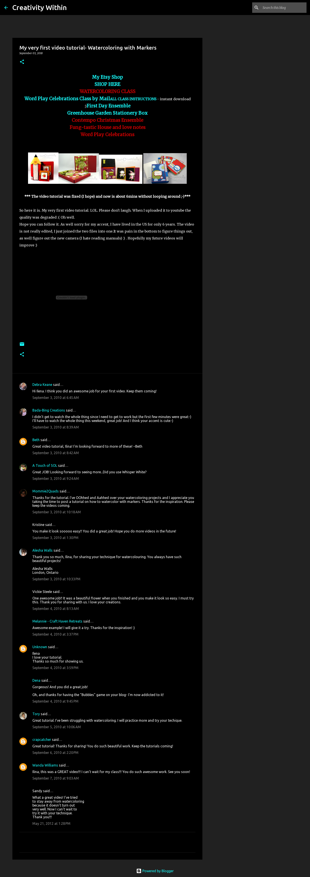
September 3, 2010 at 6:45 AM (55, 398)
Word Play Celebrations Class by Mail (67, 99)
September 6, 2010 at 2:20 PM (55, 753)
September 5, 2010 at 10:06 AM (56, 727)
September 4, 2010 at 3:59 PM (55, 668)
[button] (22, 62)
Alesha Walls (42, 550)
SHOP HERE (107, 84)
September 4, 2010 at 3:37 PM (55, 634)
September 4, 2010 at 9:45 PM (55, 701)
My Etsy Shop (107, 77)
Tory (36, 714)
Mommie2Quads (45, 491)
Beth (36, 440)
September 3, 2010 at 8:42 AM (55, 453)
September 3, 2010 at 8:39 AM (55, 427)
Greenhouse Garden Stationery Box (107, 113)
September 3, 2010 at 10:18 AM (56, 512)
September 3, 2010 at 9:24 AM (55, 478)
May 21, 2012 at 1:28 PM (51, 823)
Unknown (39, 647)
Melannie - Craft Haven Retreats (57, 621)
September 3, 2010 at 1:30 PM (55, 538)
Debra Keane (42, 385)
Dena (36, 680)
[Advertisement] (224, 188)
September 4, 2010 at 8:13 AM (55, 609)
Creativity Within (39, 7)
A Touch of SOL (44, 465)
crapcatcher (41, 739)
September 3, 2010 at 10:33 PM (56, 579)
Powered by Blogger (155, 871)
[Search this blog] (284, 7)
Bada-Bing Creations (48, 410)
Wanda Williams (45, 765)
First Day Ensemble (108, 106)
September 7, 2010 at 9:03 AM (55, 778)
